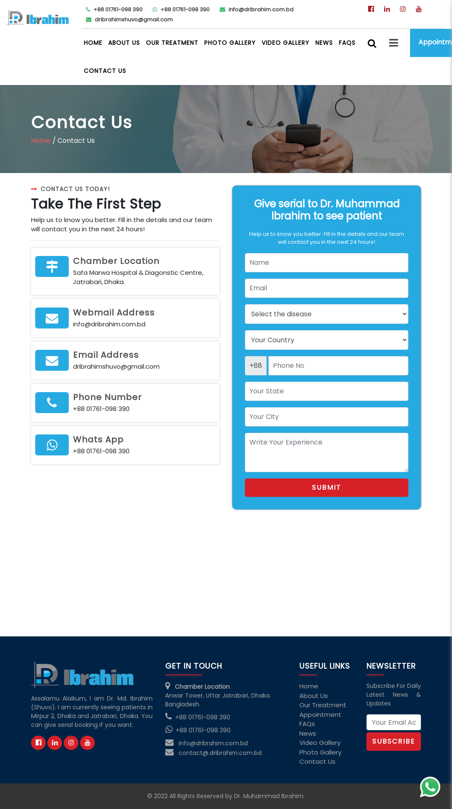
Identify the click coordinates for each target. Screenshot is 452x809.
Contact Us (105, 71)
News (324, 43)
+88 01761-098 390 (114, 9)
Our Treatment (172, 43)
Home (93, 43)
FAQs (347, 43)
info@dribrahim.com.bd (257, 9)
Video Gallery (285, 43)
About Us (124, 43)
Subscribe (393, 741)
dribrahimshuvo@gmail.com (129, 19)
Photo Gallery (230, 43)
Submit (326, 487)
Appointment (320, 714)
